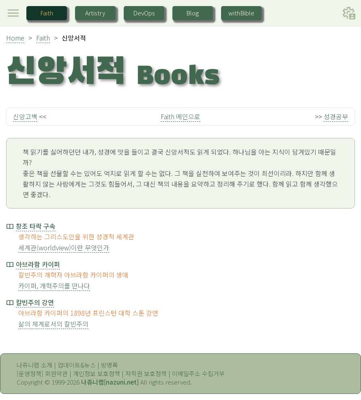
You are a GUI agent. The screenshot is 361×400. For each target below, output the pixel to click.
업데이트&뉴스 (77, 365)
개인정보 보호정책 (96, 373)
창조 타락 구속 (36, 226)
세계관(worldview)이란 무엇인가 (63, 247)
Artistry (95, 13)
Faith (46, 13)
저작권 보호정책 (146, 373)
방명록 (109, 365)
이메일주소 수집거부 (198, 373)
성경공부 (336, 116)
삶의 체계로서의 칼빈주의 (53, 324)
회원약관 (56, 373)
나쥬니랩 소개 (34, 365)
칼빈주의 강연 (35, 302)
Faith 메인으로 (180, 116)
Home (15, 38)
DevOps (144, 13)
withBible (241, 13)
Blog (192, 13)
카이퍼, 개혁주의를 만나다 (54, 285)
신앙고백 (25, 116)
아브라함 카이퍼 (38, 264)
